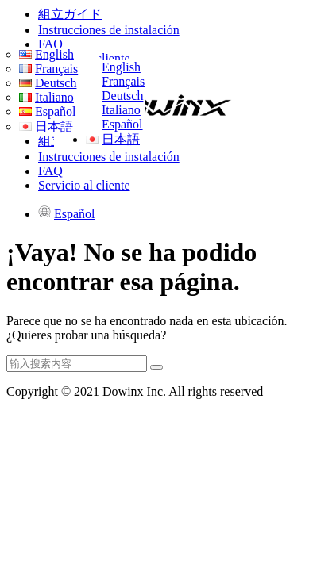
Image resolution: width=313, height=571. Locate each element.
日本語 (121, 139)
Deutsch (122, 95)
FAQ (50, 44)
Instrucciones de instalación (109, 29)
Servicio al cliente (84, 185)
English (121, 67)
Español (122, 124)
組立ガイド (70, 14)
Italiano (121, 110)
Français (123, 81)
